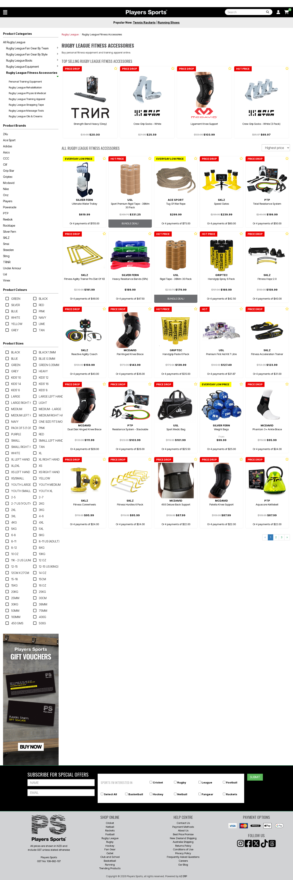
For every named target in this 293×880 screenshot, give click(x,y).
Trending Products (109, 868)
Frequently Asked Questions (183, 856)
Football (231, 782)
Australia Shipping (183, 841)
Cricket (158, 782)
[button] (5, 12)
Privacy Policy (183, 853)
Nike (6, 189)
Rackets (231, 794)
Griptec (8, 176)
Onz (6, 195)
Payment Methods (183, 826)
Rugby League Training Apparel (27, 99)
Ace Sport (9, 140)
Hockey (158, 794)
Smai (6, 244)
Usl (5, 274)
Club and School (110, 856)
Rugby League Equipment (32, 66)
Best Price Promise (183, 834)
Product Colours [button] (15, 289)
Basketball (135, 794)
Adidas (7, 146)
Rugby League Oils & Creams (25, 116)
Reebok (8, 219)
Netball (182, 794)
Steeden (8, 250)
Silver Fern (9, 231)
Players (7, 201)
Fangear (207, 794)
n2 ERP (183, 876)
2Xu (5, 134)
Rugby (181, 782)
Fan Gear (109, 849)
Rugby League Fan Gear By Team (32, 48)
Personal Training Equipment (25, 81)
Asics (6, 152)
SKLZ (6, 237)
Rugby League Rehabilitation (25, 87)
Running (110, 864)
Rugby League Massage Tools (26, 110)
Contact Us (183, 823)
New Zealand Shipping (183, 838)
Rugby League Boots (32, 60)
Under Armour (12, 268)
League (207, 782)
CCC (6, 158)
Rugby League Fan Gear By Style (32, 54)
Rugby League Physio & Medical (27, 93)
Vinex (6, 280)
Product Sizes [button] (13, 343)
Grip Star (8, 170)
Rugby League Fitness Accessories (32, 74)
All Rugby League (14, 42)
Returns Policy (183, 845)
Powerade (9, 207)
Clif (5, 164)
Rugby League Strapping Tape (26, 104)
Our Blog (183, 864)
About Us (183, 830)
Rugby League (70, 34)
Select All (110, 794)
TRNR (6, 262)
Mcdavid (8, 183)
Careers (183, 860)
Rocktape (9, 225)
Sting (6, 256)
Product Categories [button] (17, 33)
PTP (5, 213)
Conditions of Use (183, 849)
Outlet (109, 853)
